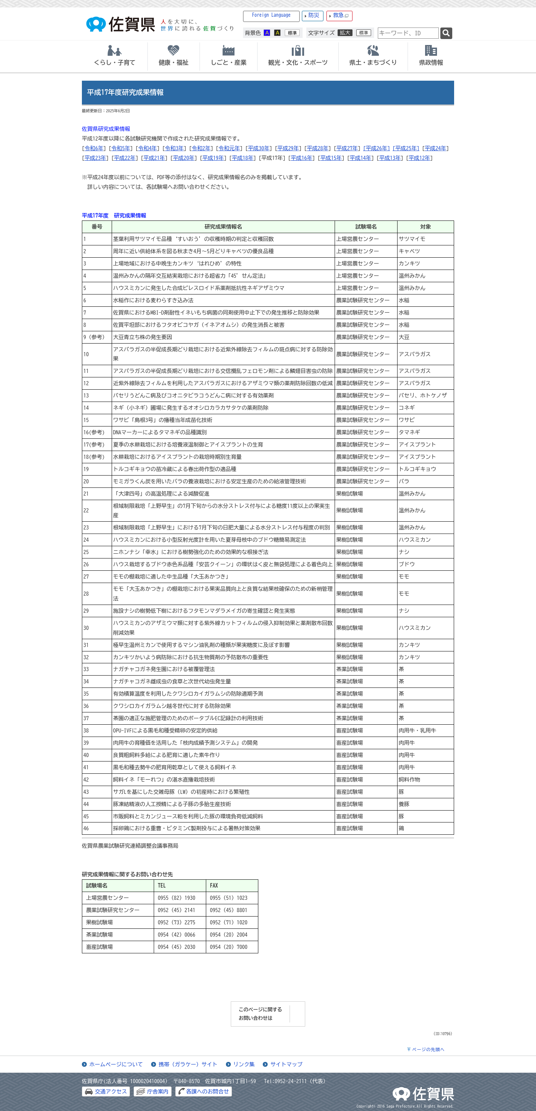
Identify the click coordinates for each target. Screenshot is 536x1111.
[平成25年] (406, 148)
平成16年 (301, 158)
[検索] (446, 33)
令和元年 (229, 148)
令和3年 (174, 148)
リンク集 (244, 1064)
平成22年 (124, 158)
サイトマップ (286, 1064)
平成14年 (360, 158)
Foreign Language (271, 15)
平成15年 (331, 158)
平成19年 (213, 158)
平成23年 (95, 158)
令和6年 (93, 148)
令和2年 (201, 148)
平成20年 (184, 158)
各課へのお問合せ (207, 1091)
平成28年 (318, 148)
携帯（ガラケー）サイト (188, 1064)
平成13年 (390, 158)
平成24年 (435, 148)
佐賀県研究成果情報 (106, 129)
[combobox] (408, 33)
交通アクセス (111, 1091)
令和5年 (120, 148)
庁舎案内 (158, 1091)
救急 (341, 15)
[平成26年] (376, 148)
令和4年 (147, 148)
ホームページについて (116, 1064)
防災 (314, 15)
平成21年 (154, 158)
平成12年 (419, 158)
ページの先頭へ (428, 1049)
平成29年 (288, 148)
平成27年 (347, 148)
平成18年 (242, 158)
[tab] (114, 56)
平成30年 (258, 148)
